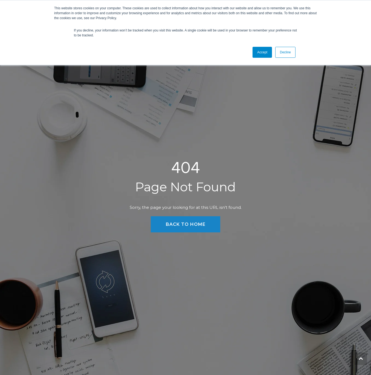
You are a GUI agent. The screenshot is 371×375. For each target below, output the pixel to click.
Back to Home (185, 224)
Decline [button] (285, 52)
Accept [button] (262, 52)
